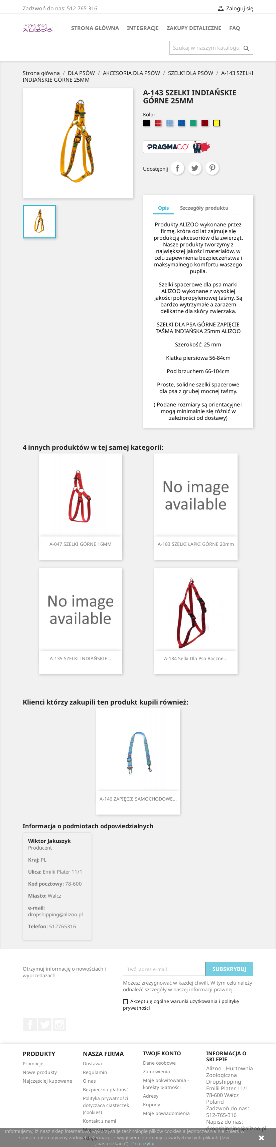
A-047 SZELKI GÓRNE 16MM (80, 544)
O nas (89, 1081)
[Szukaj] (211, 48)
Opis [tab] (163, 207)
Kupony (151, 1104)
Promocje (33, 1063)
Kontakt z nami (99, 1121)
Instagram (59, 1024)
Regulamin (95, 1072)
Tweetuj (194, 168)
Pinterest (212, 168)
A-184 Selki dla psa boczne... (196, 658)
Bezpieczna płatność (106, 1089)
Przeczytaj (142, 1143)
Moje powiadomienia (166, 1113)
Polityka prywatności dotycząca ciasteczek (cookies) (106, 1105)
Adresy (150, 1096)
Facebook (30, 1024)
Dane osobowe (159, 1063)
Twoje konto (162, 1053)
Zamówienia (156, 1071)
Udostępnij (177, 168)
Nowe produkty (40, 1072)
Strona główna (95, 28)
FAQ (234, 28)
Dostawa (92, 1063)
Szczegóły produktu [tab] (204, 207)
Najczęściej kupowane (47, 1081)
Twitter (44, 1024)
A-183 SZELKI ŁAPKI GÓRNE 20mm (196, 544)
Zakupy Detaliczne (194, 28)
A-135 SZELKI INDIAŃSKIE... (80, 658)
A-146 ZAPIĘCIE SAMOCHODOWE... (138, 799)
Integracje (143, 28)
